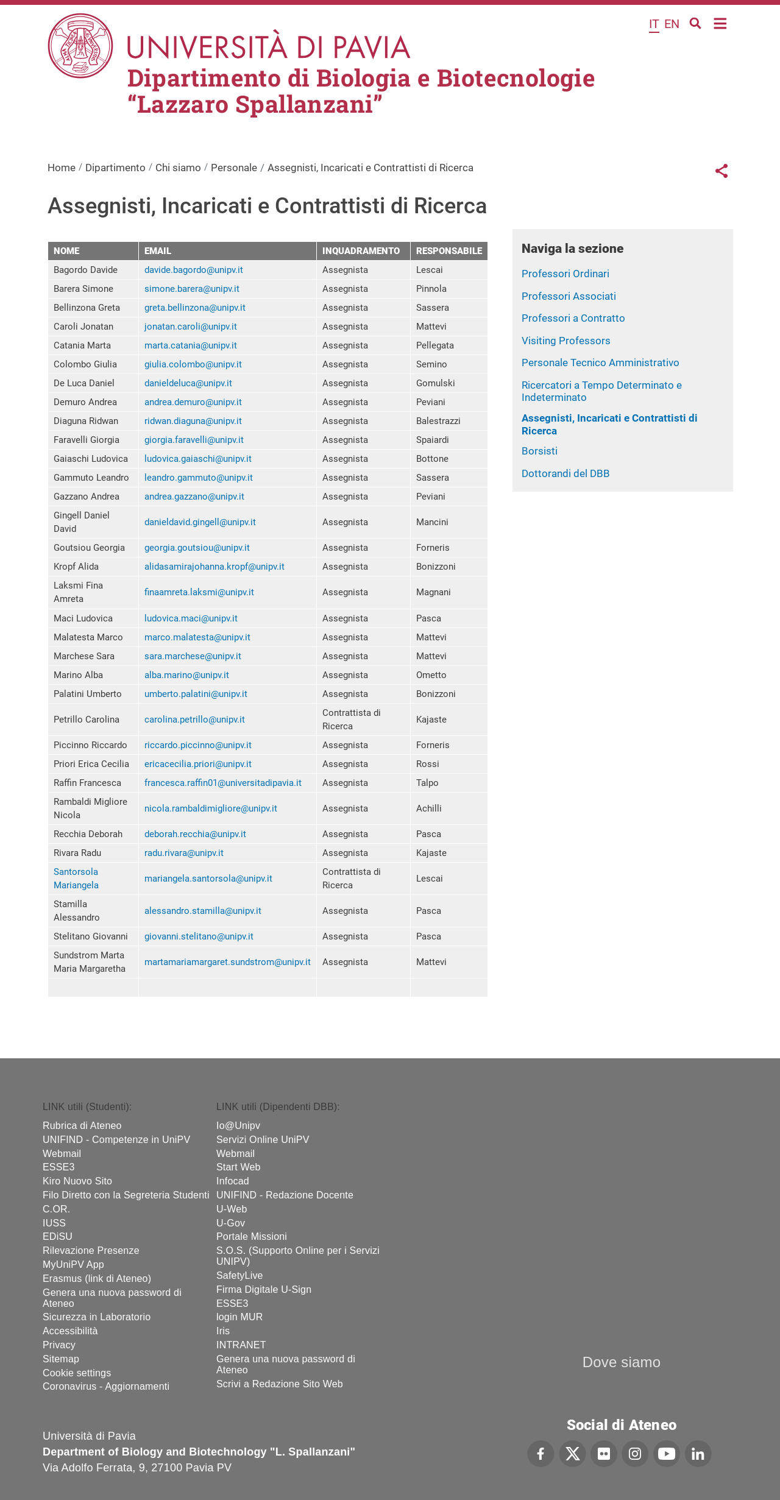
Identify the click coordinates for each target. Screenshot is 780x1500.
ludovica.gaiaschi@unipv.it (198, 458)
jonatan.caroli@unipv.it (190, 326)
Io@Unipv (238, 1125)
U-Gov (230, 1223)
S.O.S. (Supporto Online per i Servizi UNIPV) (298, 1256)
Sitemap (61, 1359)
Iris (223, 1331)
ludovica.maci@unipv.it (191, 618)
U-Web (231, 1209)
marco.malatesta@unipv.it (197, 637)
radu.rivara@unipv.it (184, 852)
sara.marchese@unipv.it (192, 656)
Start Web (238, 1167)
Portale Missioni (251, 1236)
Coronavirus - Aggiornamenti (106, 1386)
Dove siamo (622, 1362)
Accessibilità (70, 1331)
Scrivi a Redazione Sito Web (279, 1384)
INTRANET (241, 1345)
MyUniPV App (73, 1264)
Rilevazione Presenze (91, 1250)
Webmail (62, 1153)
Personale (234, 167)
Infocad (232, 1181)
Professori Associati (569, 296)
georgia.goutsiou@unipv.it (197, 547)
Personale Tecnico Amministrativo (600, 362)
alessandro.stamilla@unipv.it (202, 910)
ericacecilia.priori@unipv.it (198, 764)
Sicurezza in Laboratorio (97, 1317)
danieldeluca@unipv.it (188, 383)
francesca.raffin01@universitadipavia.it (223, 782)
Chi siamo (178, 167)
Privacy (59, 1345)
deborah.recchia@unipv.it (195, 834)
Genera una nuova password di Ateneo (112, 1298)
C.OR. (56, 1209)
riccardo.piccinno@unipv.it (198, 745)
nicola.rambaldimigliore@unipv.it (210, 808)
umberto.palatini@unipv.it (195, 693)
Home (720, 22)
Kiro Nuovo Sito (77, 1181)
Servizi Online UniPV (263, 1139)
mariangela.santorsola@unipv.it (208, 878)
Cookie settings (77, 1373)
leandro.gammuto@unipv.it (198, 477)
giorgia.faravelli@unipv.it (194, 439)
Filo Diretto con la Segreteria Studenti (126, 1195)
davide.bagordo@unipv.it (193, 269)
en (671, 23)
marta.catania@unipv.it (190, 345)
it (654, 23)
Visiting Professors (566, 340)
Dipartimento (115, 167)
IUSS (54, 1223)
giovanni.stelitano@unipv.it (199, 936)
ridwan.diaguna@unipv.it (193, 421)
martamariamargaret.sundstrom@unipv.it (227, 962)
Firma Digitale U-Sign (263, 1289)
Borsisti (540, 451)
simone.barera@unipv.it (191, 288)
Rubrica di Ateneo (82, 1125)
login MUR (239, 1317)
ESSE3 (59, 1167)
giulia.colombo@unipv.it (193, 364)
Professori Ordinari (565, 273)
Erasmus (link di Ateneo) (97, 1278)
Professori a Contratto (573, 318)
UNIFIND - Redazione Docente (284, 1195)
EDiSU (58, 1236)
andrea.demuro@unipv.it (193, 402)
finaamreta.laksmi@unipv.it (199, 592)
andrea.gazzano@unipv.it (194, 496)
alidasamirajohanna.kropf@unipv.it (214, 566)
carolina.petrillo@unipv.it (194, 719)
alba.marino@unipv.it (186, 675)
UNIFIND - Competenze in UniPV (116, 1139)
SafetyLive (239, 1275)
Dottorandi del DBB (566, 473)
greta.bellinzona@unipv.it (195, 307)
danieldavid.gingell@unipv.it (200, 522)
